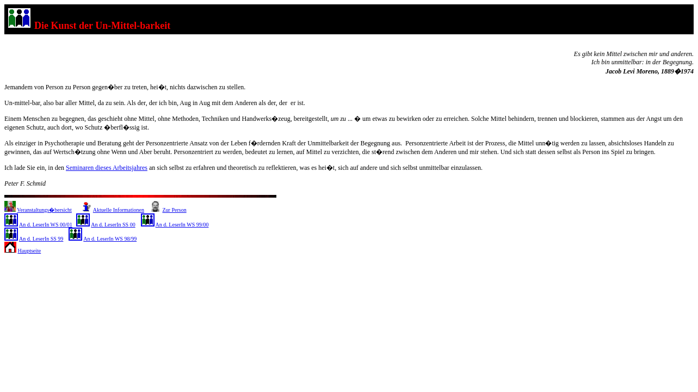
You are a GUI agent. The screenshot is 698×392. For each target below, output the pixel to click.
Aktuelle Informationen (118, 210)
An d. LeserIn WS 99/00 (182, 225)
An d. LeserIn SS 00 (113, 225)
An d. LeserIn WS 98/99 (110, 239)
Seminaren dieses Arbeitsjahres (106, 167)
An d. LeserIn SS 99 (41, 239)
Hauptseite (29, 251)
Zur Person (174, 210)
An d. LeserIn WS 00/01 (45, 225)
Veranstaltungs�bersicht (44, 210)
